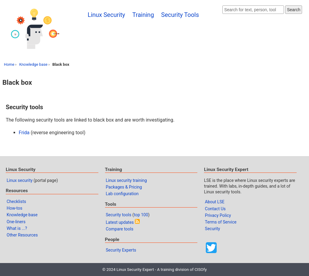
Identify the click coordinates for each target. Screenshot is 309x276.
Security (212, 228)
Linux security (20, 180)
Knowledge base (33, 64)
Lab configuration (122, 193)
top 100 (141, 214)
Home (9, 64)
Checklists (16, 201)
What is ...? (17, 228)
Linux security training (126, 180)
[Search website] (253, 9)
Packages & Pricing (124, 187)
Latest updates (120, 222)
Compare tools (119, 229)
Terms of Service (221, 222)
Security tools (119, 214)
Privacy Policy (218, 215)
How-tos (14, 208)
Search (293, 9)
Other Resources (22, 235)
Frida (24, 132)
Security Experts (121, 250)
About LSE (215, 201)
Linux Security (106, 14)
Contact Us (215, 208)
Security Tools (180, 14)
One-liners (16, 221)
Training (143, 14)
